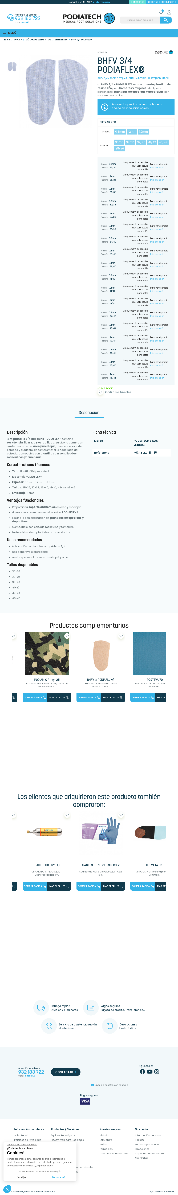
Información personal (148, 1135)
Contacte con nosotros (114, 1153)
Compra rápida (35, 697)
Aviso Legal (20, 1135)
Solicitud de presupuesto (162, 2)
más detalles (59, 697)
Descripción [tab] (89, 413)
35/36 (119, 142)
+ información (101, 2)
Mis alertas (141, 1158)
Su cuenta (141, 1129)
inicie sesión (141, 108)
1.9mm (143, 132)
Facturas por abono (147, 1144)
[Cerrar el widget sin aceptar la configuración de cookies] (22, 1144)
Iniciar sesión (157, 167)
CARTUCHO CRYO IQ (47, 865)
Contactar (65, 1072)
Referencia (101, 452)
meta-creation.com (165, 1191)
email (26, 22)
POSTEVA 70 (155, 680)
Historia (104, 1135)
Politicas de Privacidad (27, 1140)
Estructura (106, 1140)
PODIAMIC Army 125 (47, 680)
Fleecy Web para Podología (67, 1140)
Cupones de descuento (149, 1153)
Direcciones (142, 1149)
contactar (137, 2)
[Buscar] (146, 20)
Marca (98, 441)
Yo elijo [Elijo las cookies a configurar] (22, 1177)
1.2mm (132, 132)
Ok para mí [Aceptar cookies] (58, 1177)
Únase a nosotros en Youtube (109, 1085)
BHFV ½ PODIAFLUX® (101, 680)
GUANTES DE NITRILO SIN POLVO (100, 865)
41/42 (152, 142)
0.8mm (120, 132)
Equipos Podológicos (63, 1135)
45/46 (119, 149)
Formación (106, 1149)
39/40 (141, 142)
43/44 (163, 142)
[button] (7, 1189)
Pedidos (139, 1140)
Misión (103, 1144)
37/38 (130, 142)
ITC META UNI (154, 865)
